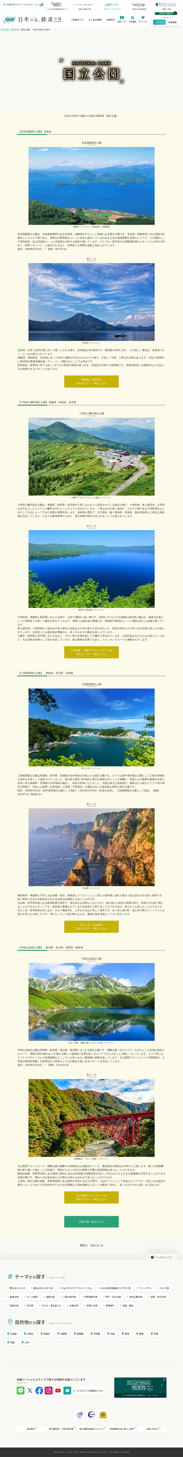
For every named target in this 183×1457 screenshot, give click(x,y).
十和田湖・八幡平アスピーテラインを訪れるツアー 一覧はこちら (91, 652)
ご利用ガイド (76, 19)
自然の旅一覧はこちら (91, 1221)
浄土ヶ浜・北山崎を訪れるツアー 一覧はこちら (91, 926)
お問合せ (110, 19)
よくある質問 (94, 19)
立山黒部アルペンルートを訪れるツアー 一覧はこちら (91, 1197)
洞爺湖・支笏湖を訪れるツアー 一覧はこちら (91, 381)
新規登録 (172, 22)
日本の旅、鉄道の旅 (10, 29)
